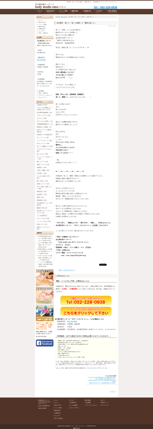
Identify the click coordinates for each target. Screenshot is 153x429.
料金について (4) (42, 224)
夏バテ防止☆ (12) (42, 181)
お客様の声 (41, 29)
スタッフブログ (74, 407)
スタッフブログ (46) (43, 218)
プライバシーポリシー (45, 95)
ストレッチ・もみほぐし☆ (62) (44, 158)
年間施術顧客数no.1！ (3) (44, 124)
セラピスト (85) (42, 118)
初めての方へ (42, 22)
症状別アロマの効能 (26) (44, 134)
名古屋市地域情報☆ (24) (44, 112)
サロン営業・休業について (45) (44, 187)
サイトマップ (42, 97)
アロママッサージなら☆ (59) (44, 150)
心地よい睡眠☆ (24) (43, 170)
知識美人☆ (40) (42, 167)
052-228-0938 (72, 321)
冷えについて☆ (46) (43, 143)
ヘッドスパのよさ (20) (44, 221)
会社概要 (41, 91)
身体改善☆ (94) (42, 200)
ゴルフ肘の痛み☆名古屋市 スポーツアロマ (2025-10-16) (45, 245)
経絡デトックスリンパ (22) (44, 228)
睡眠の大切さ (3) (42, 208)
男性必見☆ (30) (42, 191)
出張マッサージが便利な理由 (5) (44, 131)
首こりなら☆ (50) (42, 154)
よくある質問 (73, 405)
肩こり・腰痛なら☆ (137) (45, 146)
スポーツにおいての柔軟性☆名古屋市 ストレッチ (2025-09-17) (45, 258)
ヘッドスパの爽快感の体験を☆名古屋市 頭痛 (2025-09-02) (45, 264)
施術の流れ (41, 26)
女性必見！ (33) (42, 194)
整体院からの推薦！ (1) (44, 127)
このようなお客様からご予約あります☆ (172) (44, 108)
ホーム (40, 20)
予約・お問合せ (43, 33)
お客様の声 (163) (42, 105)
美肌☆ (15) (40, 197)
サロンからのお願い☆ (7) (45, 121)
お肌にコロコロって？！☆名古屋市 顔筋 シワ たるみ (102, 382)
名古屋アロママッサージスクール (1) (44, 211)
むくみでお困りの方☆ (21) (44, 177)
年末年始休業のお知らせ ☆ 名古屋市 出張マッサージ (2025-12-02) (45, 238)
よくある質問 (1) (42, 215)
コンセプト (41, 31)
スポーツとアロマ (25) (44, 115)
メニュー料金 (42, 24)
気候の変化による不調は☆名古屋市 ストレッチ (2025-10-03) (45, 251)
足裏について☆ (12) (43, 184)
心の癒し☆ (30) (42, 173)
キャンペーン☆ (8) (42, 137)
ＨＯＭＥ (58, 16)
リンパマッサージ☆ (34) (44, 140)
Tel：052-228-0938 (105, 7)
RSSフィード (105, 402)
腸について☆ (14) (42, 161)
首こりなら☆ (64, 16)
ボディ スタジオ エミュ (67, 270)
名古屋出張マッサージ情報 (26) (44, 204)
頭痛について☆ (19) (43, 164)
